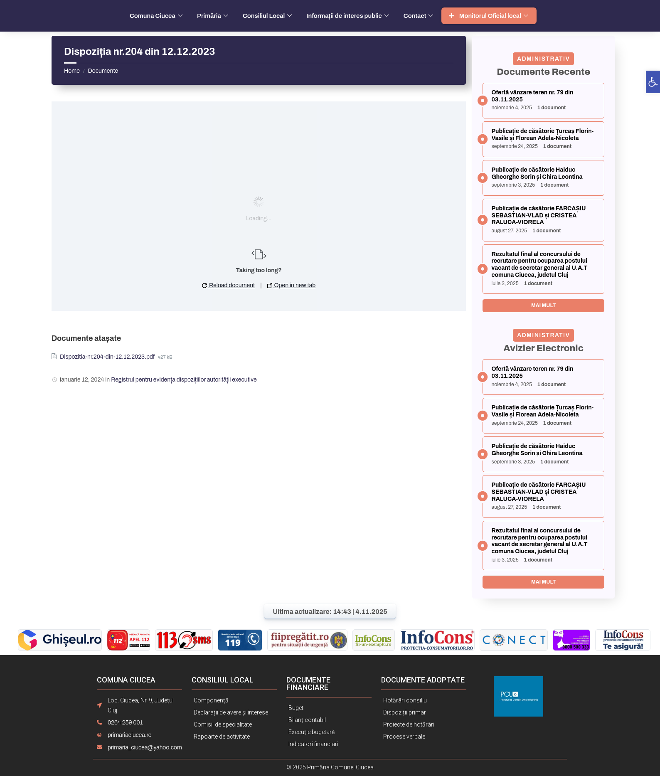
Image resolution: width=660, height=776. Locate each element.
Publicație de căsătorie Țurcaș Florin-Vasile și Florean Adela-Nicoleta (542, 134)
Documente (103, 71)
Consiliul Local (268, 15)
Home (72, 71)
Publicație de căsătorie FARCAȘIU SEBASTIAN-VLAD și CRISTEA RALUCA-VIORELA (538, 215)
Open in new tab (291, 285)
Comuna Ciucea (157, 15)
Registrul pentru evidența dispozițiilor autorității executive (184, 380)
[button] (653, 82)
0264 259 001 (125, 722)
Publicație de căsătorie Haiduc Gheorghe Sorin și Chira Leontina (536, 173)
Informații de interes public (348, 15)
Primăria (213, 15)
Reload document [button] (228, 285)
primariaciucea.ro (130, 735)
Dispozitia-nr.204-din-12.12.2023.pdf (108, 357)
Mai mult (543, 305)
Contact (420, 15)
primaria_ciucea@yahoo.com (145, 747)
